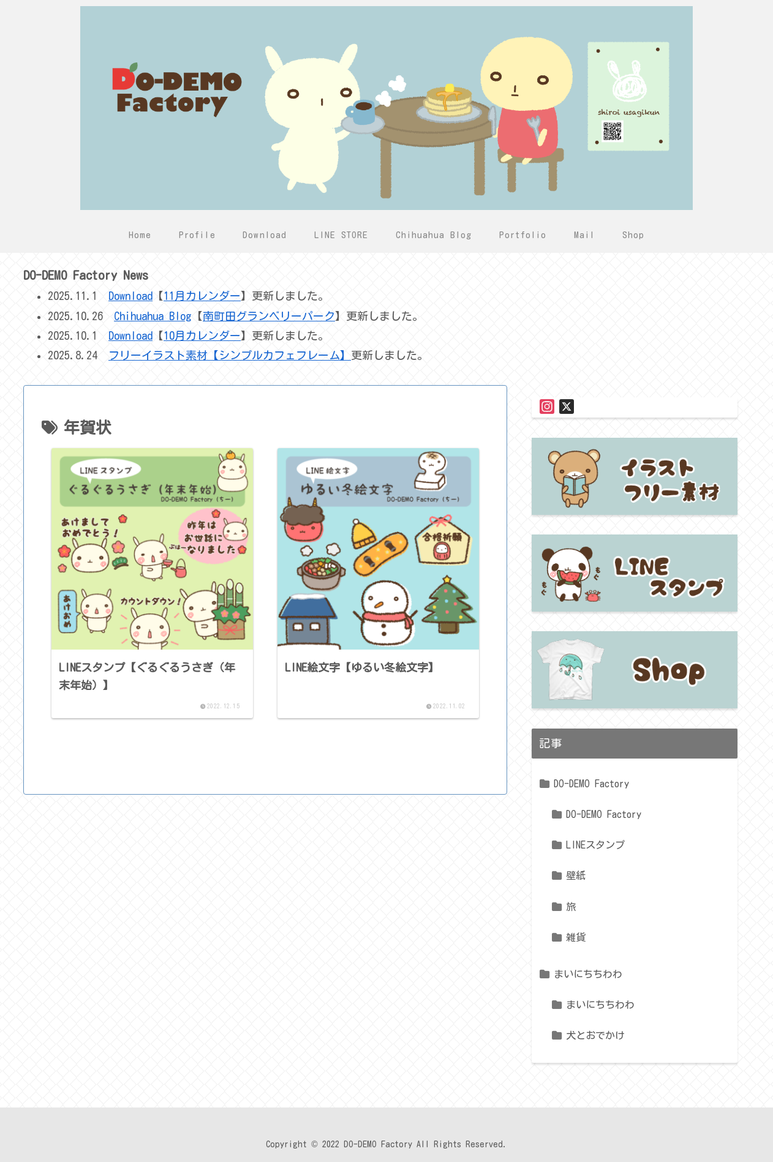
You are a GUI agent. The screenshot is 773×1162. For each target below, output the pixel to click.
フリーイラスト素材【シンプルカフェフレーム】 (229, 355)
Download (130, 295)
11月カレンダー (202, 295)
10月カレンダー (202, 335)
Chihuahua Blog (153, 315)
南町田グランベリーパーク (269, 315)
